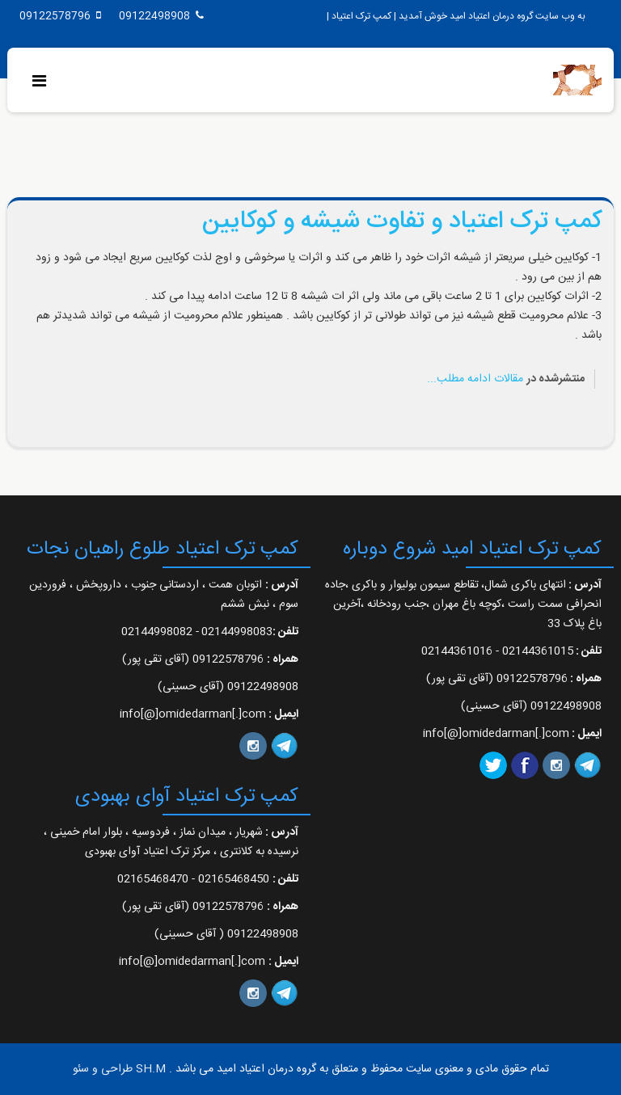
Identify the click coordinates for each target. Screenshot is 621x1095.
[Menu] (43, 83)
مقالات (508, 379)
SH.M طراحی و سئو (119, 1069)
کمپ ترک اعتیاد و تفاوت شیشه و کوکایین (402, 222)
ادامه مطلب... (459, 379)
